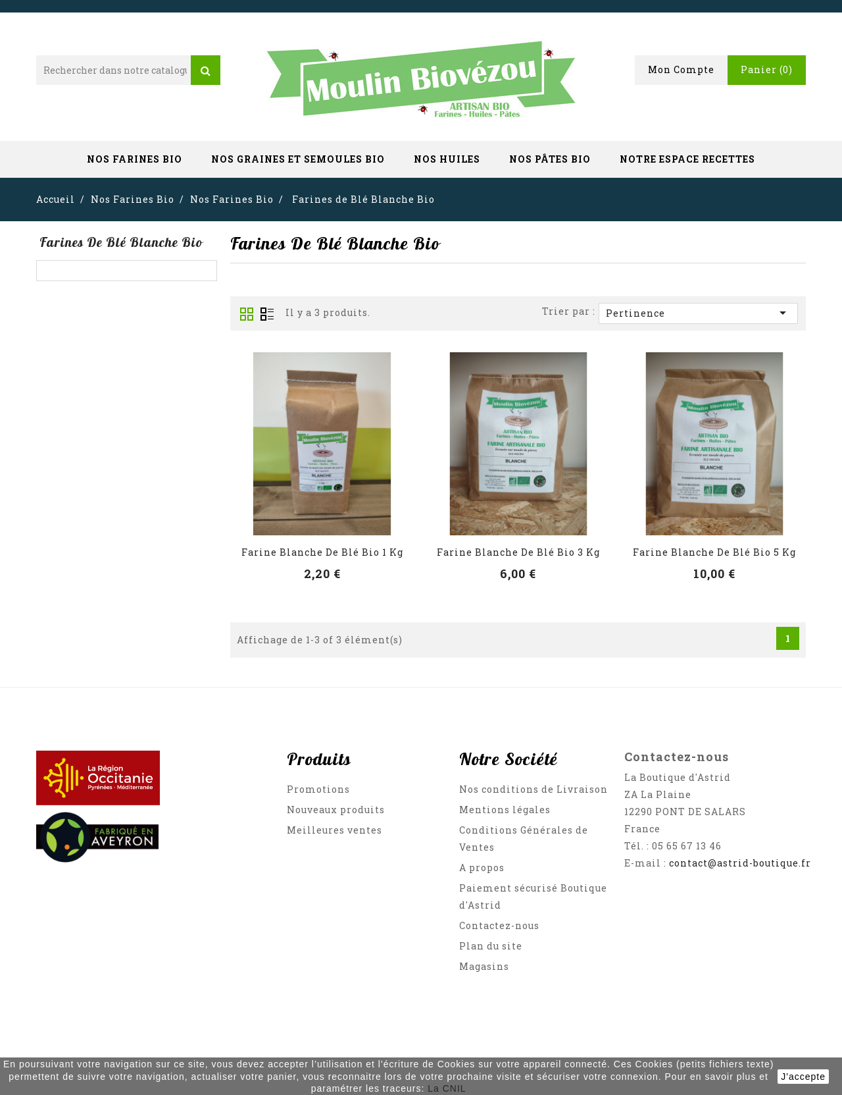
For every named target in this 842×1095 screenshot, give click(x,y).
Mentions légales (505, 809)
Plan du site (490, 946)
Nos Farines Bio (134, 159)
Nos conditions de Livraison (533, 789)
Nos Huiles (447, 159)
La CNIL (447, 1088)
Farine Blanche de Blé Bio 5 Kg (714, 552)
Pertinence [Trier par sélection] (698, 313)
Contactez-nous (499, 925)
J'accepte (803, 1076)
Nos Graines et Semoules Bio (298, 159)
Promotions (318, 789)
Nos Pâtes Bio (550, 159)
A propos (482, 867)
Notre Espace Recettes (687, 159)
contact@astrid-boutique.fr (740, 863)
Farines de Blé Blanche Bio (121, 242)
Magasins (484, 966)
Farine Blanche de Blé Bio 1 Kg (322, 552)
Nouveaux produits (336, 809)
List (267, 314)
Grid (246, 314)
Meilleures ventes (334, 830)
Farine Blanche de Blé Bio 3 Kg (518, 552)
